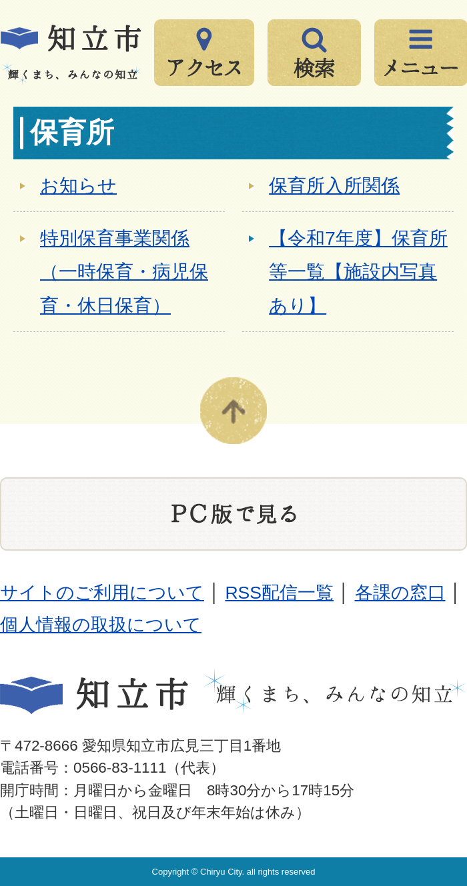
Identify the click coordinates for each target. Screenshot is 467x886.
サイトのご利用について (102, 593)
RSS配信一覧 (279, 593)
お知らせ (78, 185)
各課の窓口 (400, 593)
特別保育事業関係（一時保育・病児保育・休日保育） (124, 272)
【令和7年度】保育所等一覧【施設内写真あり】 (358, 272)
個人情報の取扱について (100, 625)
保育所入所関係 (334, 185)
